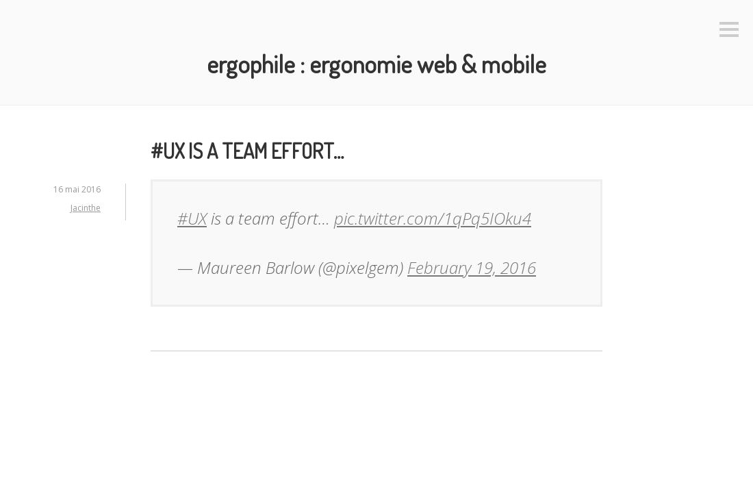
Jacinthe (86, 208)
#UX (192, 218)
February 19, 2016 (471, 267)
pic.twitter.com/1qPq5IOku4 (432, 218)
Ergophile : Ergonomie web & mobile (376, 63)
